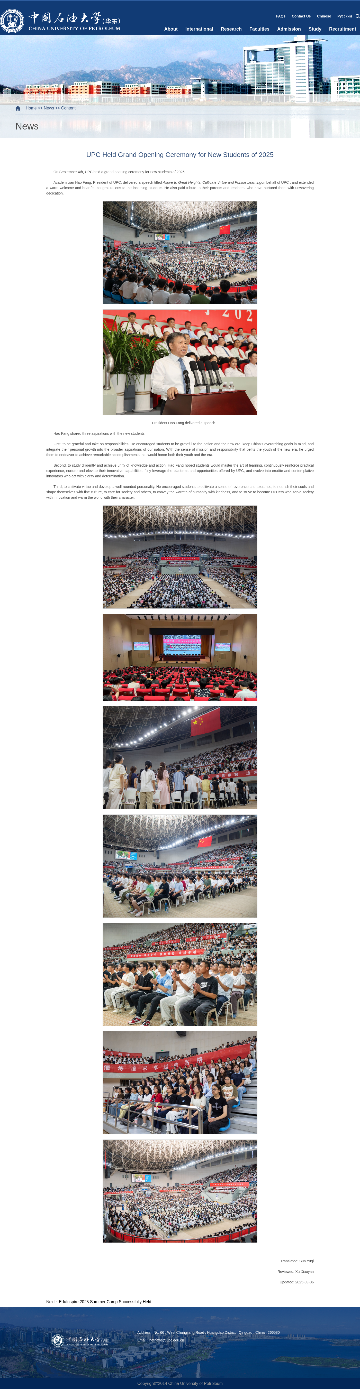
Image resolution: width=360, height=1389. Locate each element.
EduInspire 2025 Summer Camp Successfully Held (105, 1302)
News (49, 108)
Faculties (259, 29)
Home (31, 108)
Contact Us (301, 16)
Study (315, 29)
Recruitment (342, 29)
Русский (344, 16)
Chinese (324, 16)
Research (231, 29)
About (171, 29)
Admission (289, 29)
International (199, 29)
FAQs (281, 16)
